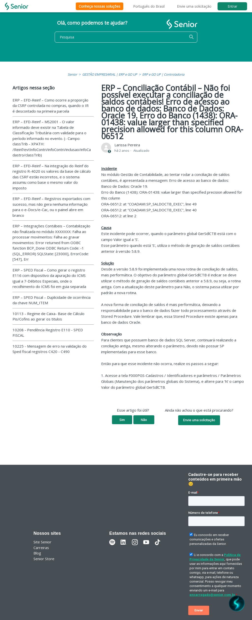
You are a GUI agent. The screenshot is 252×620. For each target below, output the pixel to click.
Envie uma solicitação (194, 6)
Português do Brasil (149, 6)
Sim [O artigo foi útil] (122, 420)
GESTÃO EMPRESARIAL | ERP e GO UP (109, 74)
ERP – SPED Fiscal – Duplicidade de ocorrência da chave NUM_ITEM (52, 300)
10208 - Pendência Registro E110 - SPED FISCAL (48, 332)
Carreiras (41, 547)
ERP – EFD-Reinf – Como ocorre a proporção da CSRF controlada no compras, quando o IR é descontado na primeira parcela (51, 106)
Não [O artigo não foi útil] (144, 420)
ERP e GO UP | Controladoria (163, 74)
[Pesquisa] (126, 37)
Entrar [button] (232, 6)
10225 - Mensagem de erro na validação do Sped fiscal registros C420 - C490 (50, 349)
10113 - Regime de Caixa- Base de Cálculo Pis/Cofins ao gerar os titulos (48, 316)
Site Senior (42, 541)
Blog (37, 553)
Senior (72, 74)
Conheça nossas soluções (99, 6)
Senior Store (43, 558)
